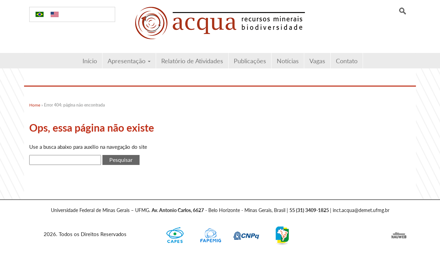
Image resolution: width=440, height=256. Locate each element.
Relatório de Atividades (192, 60)
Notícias (288, 60)
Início (89, 60)
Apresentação (129, 60)
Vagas (317, 60)
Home (34, 105)
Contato (347, 60)
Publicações (250, 60)
